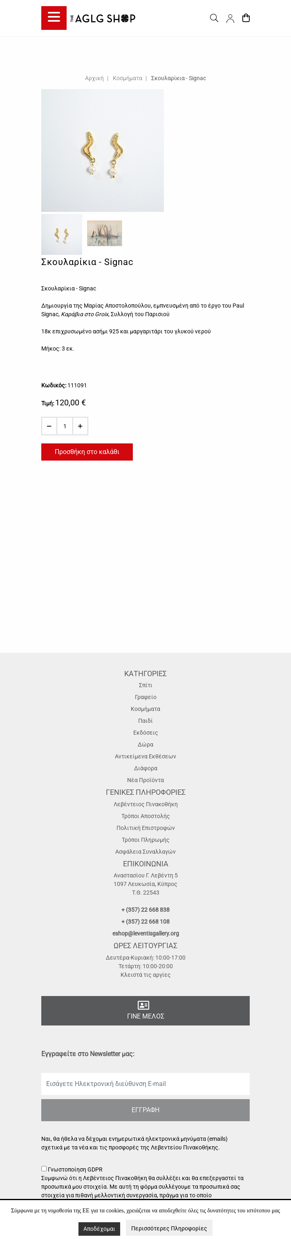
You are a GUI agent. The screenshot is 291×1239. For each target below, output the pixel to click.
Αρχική (94, 78)
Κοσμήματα (127, 78)
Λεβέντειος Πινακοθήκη (146, 804)
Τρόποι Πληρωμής (146, 839)
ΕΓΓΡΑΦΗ (145, 1110)
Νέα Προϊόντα (145, 780)
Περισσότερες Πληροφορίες (169, 1228)
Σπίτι (145, 685)
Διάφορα (145, 768)
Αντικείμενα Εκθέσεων (145, 756)
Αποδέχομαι (99, 1229)
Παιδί (145, 720)
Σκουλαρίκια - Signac (178, 78)
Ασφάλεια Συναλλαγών (145, 851)
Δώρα (145, 744)
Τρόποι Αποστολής (145, 816)
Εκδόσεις (145, 732)
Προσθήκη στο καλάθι (87, 452)
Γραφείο (146, 697)
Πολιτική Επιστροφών (145, 828)
